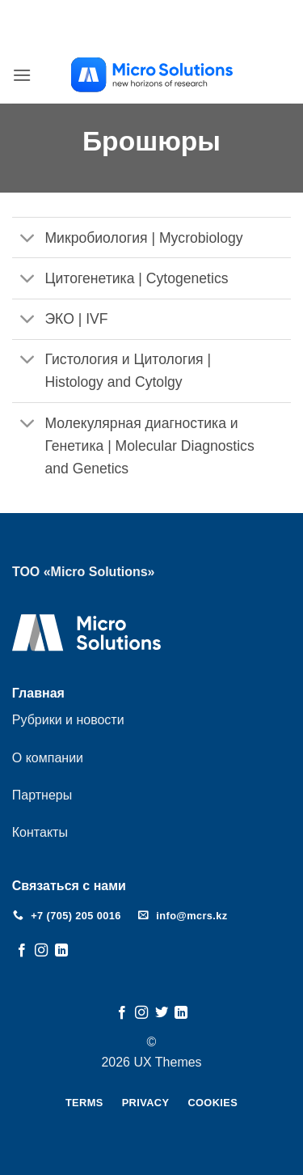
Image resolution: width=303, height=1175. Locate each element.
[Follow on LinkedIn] (61, 951)
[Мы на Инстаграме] (41, 951)
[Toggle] (28, 239)
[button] (22, 75)
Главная (38, 693)
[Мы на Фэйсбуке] (21, 951)
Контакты (40, 832)
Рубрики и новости (68, 720)
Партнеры (42, 795)
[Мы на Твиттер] (161, 1013)
